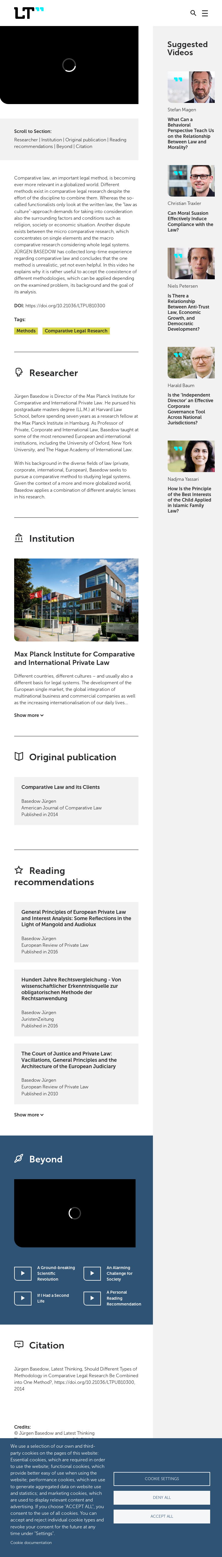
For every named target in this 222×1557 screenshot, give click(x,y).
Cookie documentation (31, 1542)
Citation (84, 146)
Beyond (64, 146)
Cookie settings (162, 1478)
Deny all (162, 1497)
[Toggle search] (193, 13)
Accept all (162, 1516)
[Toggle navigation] (205, 13)
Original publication (85, 140)
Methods (26, 331)
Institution (51, 140)
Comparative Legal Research (76, 331)
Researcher (26, 140)
